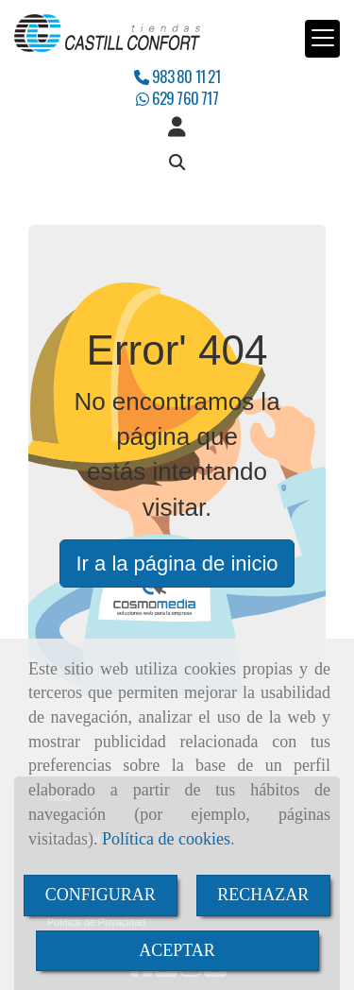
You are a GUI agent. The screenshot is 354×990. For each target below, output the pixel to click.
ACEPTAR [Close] (177, 950)
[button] (177, 127)
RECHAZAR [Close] (263, 894)
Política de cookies (166, 838)
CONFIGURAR (100, 894)
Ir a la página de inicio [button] (177, 563)
